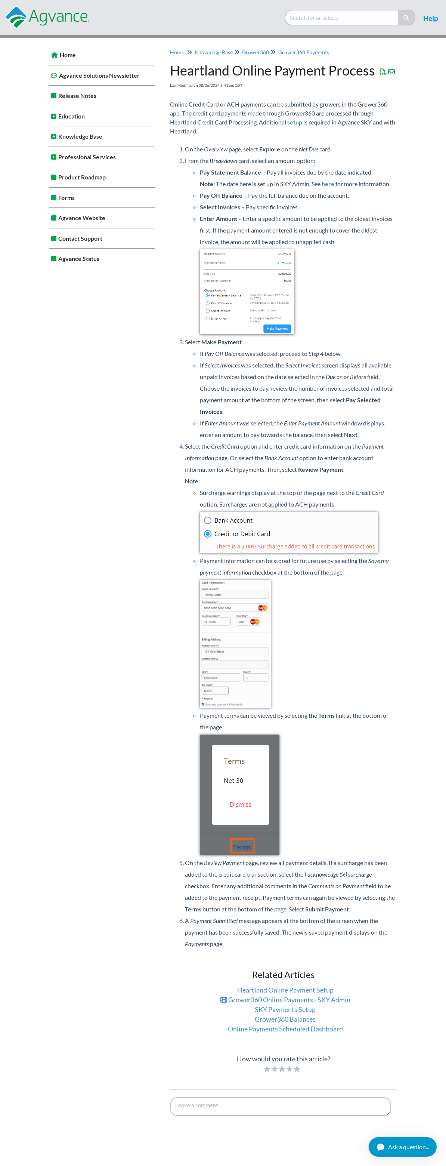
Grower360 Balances (285, 1019)
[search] (342, 17)
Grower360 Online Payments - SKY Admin (285, 1000)
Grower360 (255, 52)
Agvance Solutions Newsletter (99, 75)
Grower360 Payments (303, 52)
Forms (66, 197)
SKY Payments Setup (285, 1009)
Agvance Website (81, 217)
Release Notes (77, 95)
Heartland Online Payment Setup (285, 990)
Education (71, 116)
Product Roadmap (82, 177)
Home (68, 54)
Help (430, 18)
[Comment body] (280, 1106)
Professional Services (87, 156)
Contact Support (80, 238)
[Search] (406, 17)
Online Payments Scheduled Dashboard (285, 1029)
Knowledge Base (80, 136)
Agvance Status (78, 258)
